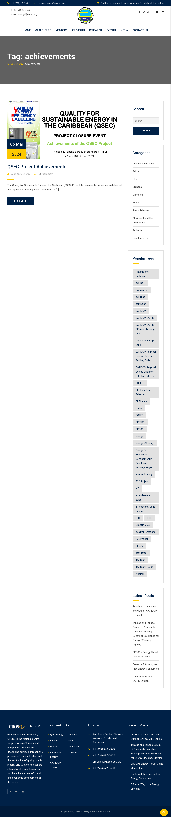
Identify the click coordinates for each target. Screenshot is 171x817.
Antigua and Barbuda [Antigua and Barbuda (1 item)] (142, 273)
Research (95, 30)
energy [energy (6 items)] (139, 436)
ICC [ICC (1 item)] (137, 488)
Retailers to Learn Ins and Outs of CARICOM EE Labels (145, 611)
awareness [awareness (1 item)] (141, 290)
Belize (136, 171)
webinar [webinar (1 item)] (140, 574)
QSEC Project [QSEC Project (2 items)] (143, 525)
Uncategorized (140, 238)
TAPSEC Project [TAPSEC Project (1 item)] (144, 567)
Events (111, 30)
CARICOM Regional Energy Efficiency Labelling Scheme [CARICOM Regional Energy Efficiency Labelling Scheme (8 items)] (146, 371)
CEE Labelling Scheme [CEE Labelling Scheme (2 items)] (143, 392)
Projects (78, 30)
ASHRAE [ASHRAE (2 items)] (140, 283)
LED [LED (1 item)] (138, 518)
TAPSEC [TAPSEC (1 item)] (140, 560)
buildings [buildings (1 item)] (140, 297)
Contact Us (140, 30)
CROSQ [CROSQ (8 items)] (140, 429)
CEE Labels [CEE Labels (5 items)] (141, 401)
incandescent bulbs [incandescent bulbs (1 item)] (143, 497)
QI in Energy (43, 30)
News (136, 202)
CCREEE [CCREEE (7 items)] (140, 383)
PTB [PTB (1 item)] (149, 518)
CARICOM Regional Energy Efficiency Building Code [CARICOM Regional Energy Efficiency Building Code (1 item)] (146, 356)
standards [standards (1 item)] (141, 553)
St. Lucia (137, 230)
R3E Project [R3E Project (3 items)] (142, 539)
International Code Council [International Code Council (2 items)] (145, 508)
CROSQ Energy (22, 173)
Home (27, 30)
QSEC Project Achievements (37, 166)
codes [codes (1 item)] (139, 408)
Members (61, 30)
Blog (135, 179)
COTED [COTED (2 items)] (139, 415)
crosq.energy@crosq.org (51, 3)
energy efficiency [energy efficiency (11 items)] (145, 443)
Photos (54, 746)
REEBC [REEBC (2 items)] (139, 546)
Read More (20, 201)
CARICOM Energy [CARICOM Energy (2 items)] (145, 318)
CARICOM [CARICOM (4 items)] (141, 311)
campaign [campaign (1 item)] (141, 304)
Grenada (137, 186)
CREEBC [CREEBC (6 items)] (140, 422)
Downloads (74, 746)
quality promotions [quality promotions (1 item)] (145, 532)
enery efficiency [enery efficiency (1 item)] (144, 474)
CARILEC (73, 752)
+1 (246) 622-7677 (104, 755)
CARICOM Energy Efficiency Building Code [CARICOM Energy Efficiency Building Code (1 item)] (145, 329)
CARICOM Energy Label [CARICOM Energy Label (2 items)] (145, 342)
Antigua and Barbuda (144, 163)
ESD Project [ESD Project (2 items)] (142, 481)
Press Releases (141, 210)
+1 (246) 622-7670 (21, 3)
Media (124, 30)
